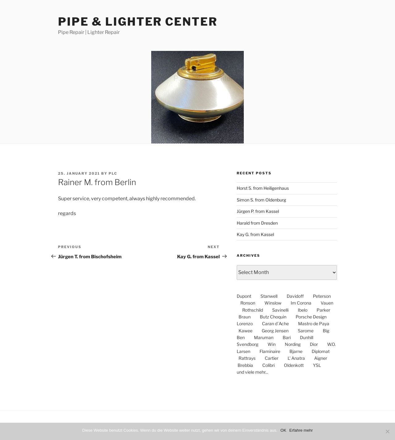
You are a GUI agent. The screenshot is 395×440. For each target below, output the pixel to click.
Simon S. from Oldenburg (261, 199)
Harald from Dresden (257, 223)
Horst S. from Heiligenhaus (263, 188)
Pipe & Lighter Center (137, 21)
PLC (113, 173)
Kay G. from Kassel (255, 234)
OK (283, 430)
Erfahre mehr (301, 430)
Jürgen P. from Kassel (258, 211)
